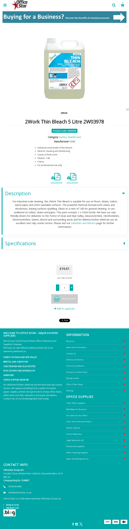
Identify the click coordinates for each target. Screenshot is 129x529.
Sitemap (70, 390)
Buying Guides (72, 378)
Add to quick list (64, 308)
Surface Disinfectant (70, 137)
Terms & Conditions (75, 366)
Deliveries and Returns (83, 223)
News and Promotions (76, 347)
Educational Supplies (75, 446)
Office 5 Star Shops (74, 384)
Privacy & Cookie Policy (76, 372)
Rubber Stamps (73, 427)
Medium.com (12, 507)
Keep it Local (12, 504)
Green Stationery (74, 434)
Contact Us (71, 353)
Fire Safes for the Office (77, 415)
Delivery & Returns (74, 359)
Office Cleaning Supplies (77, 452)
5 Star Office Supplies (75, 403)
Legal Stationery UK (75, 440)
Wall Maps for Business (76, 409)
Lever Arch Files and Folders (79, 421)
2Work (64, 112)
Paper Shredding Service (77, 458)
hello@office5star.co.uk (19, 492)
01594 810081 (15, 486)
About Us (70, 341)
